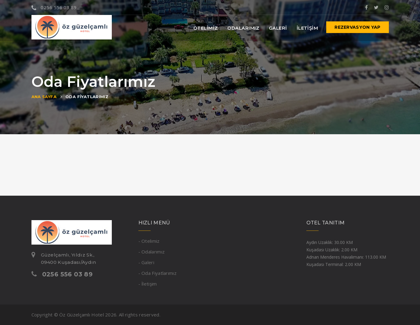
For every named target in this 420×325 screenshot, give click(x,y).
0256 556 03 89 (54, 7)
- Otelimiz (149, 241)
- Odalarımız (151, 252)
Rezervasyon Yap (357, 27)
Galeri (278, 28)
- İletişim (147, 284)
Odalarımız (243, 28)
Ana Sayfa (44, 96)
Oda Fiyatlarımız (86, 96)
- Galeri (146, 262)
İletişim (307, 28)
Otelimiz (205, 28)
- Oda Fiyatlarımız (157, 273)
